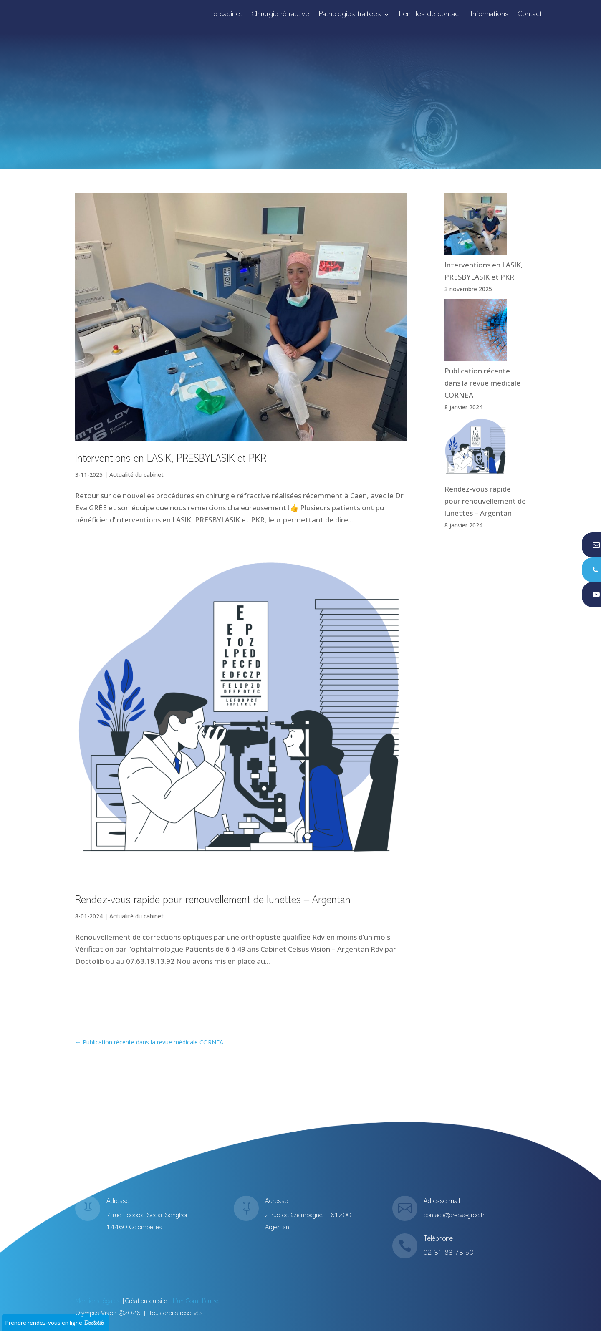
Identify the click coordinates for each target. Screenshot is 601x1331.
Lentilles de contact (430, 15)
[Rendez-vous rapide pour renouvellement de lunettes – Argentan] (475, 450)
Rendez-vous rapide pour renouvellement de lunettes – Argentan (213, 901)
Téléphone (438, 1241)
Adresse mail (442, 1204)
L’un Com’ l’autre (196, 1301)
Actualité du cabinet (136, 475)
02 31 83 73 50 (448, 1251)
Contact (530, 15)
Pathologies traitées (349, 15)
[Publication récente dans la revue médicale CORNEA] (475, 332)
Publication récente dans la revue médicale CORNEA (482, 383)
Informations (489, 15)
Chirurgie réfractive (280, 15)
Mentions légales (97, 1301)
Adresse (118, 1205)
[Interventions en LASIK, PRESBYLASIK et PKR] (475, 226)
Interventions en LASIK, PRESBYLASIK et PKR (170, 459)
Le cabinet (225, 15)
